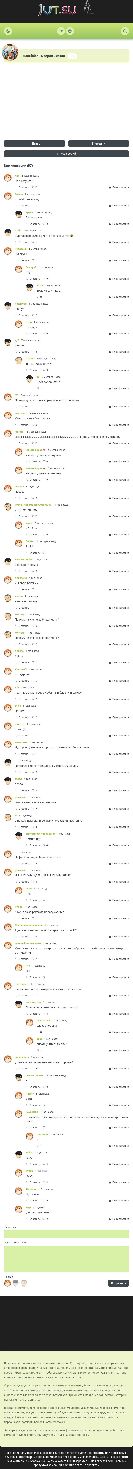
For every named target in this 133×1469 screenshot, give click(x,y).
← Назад (34, 143)
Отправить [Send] (118, 1283)
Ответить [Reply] (22, 187)
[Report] (119, 187)
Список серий (66, 154)
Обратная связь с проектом (81, 1465)
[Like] (34, 187)
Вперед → (98, 143)
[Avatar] (7, 1283)
